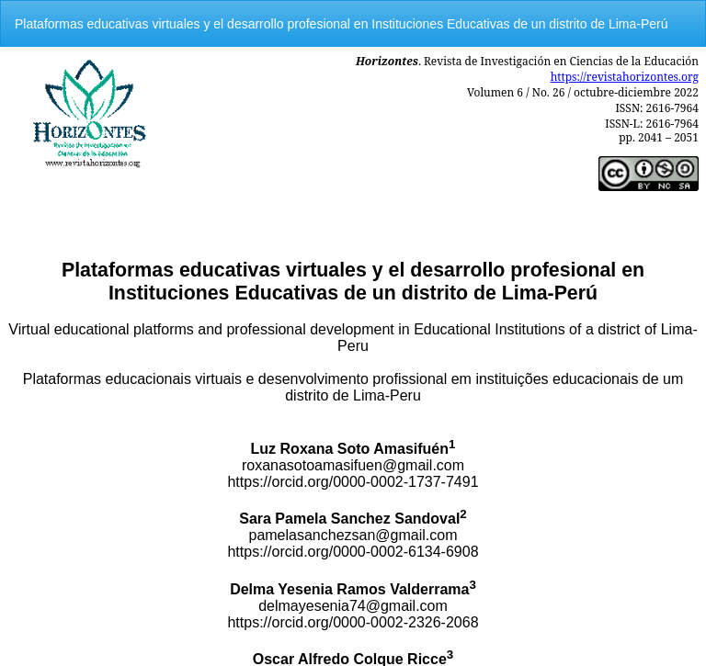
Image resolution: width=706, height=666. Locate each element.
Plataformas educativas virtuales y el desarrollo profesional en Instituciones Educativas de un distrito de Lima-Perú (341, 24)
